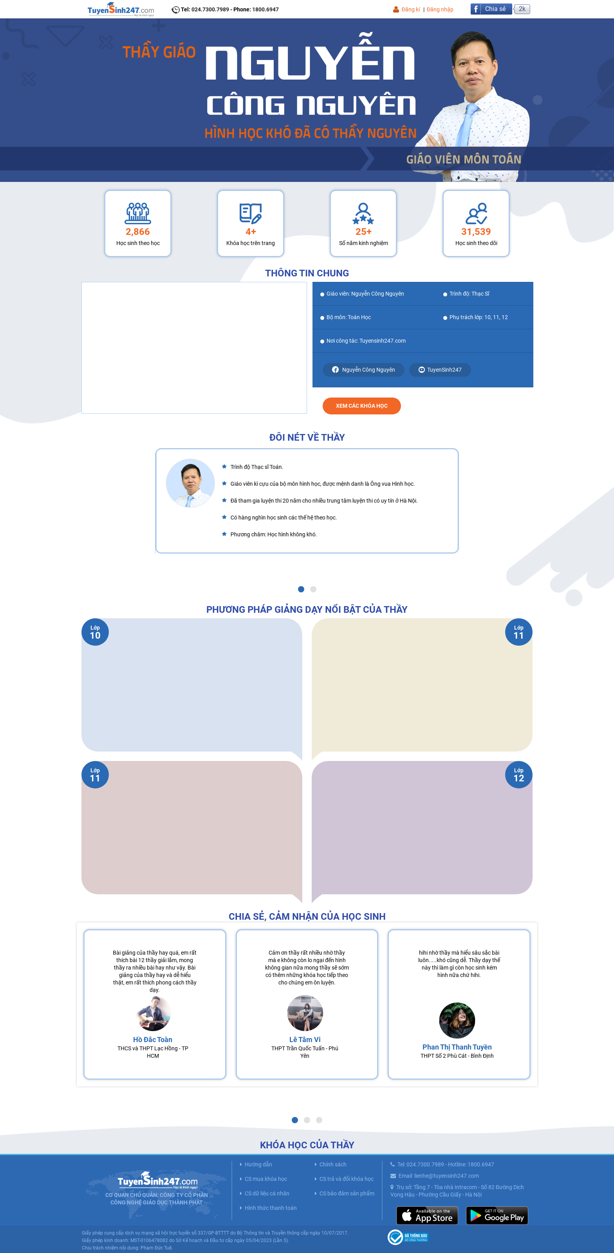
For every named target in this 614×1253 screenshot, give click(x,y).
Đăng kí (411, 9)
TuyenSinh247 (440, 370)
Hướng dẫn (258, 1164)
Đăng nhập (440, 9)
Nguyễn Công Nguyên (363, 369)
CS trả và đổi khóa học (347, 1179)
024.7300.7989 (210, 9)
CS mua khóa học (266, 1179)
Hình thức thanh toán (271, 1208)
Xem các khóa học (362, 406)
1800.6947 (265, 9)
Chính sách (333, 1164)
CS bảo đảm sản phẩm (347, 1193)
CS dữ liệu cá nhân (267, 1193)
